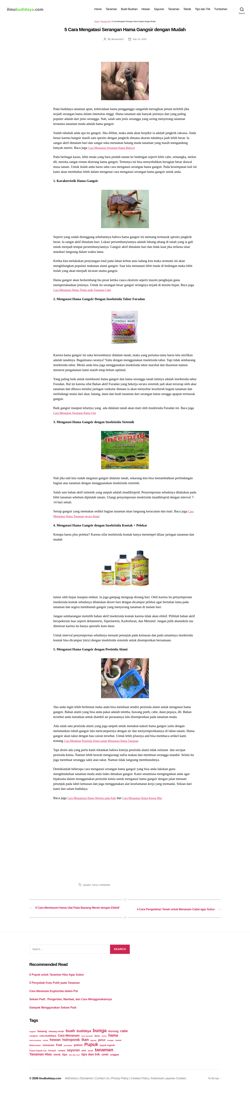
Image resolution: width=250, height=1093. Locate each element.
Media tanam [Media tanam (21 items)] (35, 1051)
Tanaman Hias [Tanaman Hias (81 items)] (40, 1060)
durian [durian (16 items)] (104, 1042)
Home (98, 10)
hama (95, 886)
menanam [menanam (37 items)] (48, 1050)
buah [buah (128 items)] (70, 1036)
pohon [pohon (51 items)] (78, 1050)
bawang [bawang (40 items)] (42, 1036)
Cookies (184, 1083)
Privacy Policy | (123, 1083)
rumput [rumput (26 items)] (61, 1056)
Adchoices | (75, 1083)
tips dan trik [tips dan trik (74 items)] (90, 1060)
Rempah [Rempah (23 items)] (52, 1056)
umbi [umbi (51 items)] (105, 1060)
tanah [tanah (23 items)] (90, 1056)
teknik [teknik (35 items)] (57, 1060)
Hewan (145, 10)
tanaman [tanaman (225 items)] (104, 1055)
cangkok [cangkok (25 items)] (33, 1041)
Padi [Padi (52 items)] (59, 1050)
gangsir (87, 886)
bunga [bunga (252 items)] (100, 1036)
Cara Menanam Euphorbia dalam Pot (57, 996)
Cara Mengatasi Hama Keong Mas (153, 800)
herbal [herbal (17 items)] (45, 1046)
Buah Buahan (129, 10)
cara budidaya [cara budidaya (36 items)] (48, 1041)
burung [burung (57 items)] (113, 1036)
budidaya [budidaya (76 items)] (84, 1036)
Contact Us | (106, 1083)
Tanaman (111, 10)
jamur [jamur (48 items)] (102, 1045)
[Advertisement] (125, 842)
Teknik (187, 10)
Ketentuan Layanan (166, 1083)
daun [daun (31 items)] (97, 1041)
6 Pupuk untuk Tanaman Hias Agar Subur (61, 980)
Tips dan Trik (202, 10)
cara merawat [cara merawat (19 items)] (87, 1041)
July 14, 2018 (140, 40)
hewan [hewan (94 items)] (55, 1045)
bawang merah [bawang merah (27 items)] (56, 1037)
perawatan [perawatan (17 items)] (68, 1051)
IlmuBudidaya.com (51, 1083)
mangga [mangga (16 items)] (110, 1046)
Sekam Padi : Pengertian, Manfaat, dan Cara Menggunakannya (77, 1004)
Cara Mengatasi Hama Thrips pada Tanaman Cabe (87, 291)
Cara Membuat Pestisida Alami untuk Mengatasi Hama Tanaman (107, 742)
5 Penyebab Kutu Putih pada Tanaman (58, 988)
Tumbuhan (220, 10)
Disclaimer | (90, 1083)
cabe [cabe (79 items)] (124, 1037)
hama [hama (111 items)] (113, 1041)
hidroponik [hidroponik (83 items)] (71, 1045)
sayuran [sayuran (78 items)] (73, 1056)
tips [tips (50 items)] (64, 1060)
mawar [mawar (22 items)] (118, 1046)
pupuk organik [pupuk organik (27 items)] (107, 1051)
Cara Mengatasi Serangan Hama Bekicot (115, 149)
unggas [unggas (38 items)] (114, 1060)
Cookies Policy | (143, 1083)
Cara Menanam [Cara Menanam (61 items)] (69, 1041)
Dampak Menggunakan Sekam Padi (56, 1013)
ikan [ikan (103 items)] (85, 1045)
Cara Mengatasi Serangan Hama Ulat (78, 414)
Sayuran (159, 10)
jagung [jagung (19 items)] (93, 1046)
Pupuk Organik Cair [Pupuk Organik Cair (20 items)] (38, 1056)
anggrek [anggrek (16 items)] (32, 1037)
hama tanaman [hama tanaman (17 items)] (35, 1046)
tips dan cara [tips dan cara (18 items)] (74, 1060)
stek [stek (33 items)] (83, 1056)
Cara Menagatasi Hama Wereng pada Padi (95, 800)
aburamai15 (117, 40)
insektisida (105, 886)
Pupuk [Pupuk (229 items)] (91, 1050)
